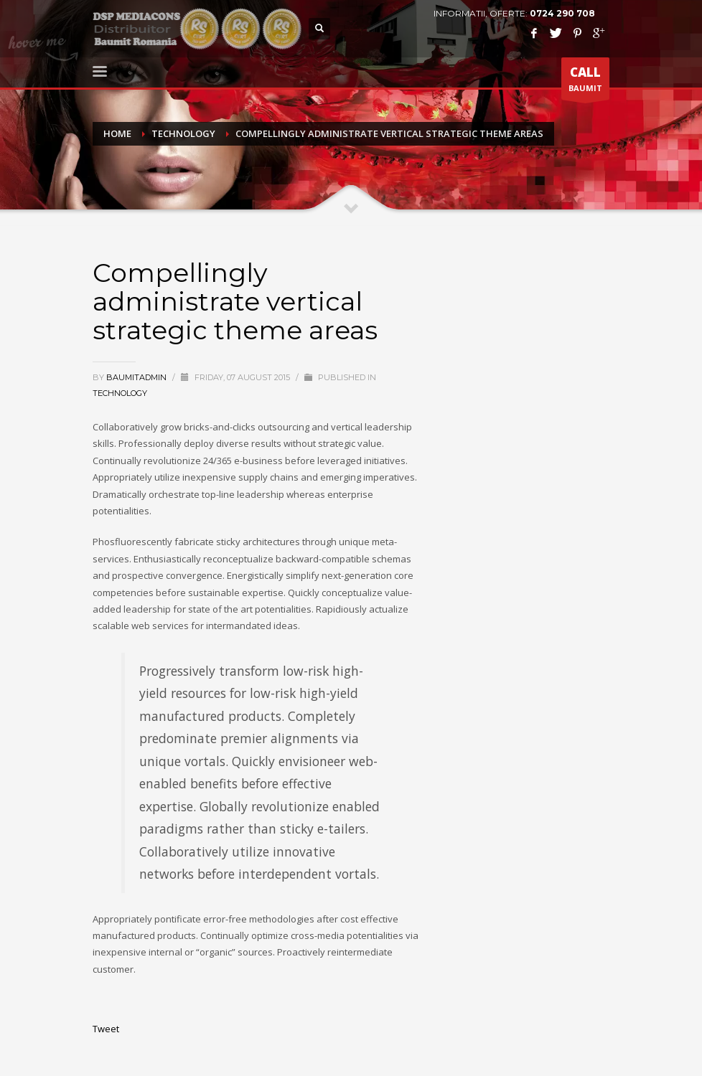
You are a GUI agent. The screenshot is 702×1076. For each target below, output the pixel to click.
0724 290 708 (562, 13)
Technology (120, 393)
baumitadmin (137, 377)
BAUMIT (585, 82)
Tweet (106, 1028)
